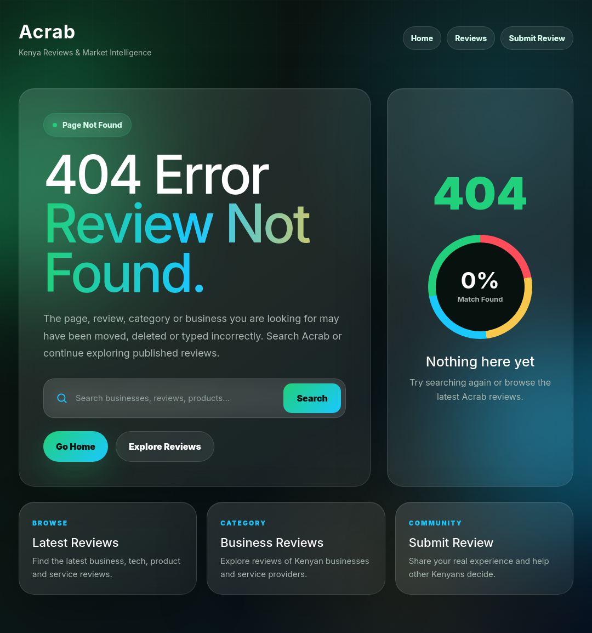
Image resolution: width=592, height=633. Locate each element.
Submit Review (537, 38)
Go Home (75, 446)
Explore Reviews (165, 446)
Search (312, 398)
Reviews (471, 38)
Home (422, 38)
